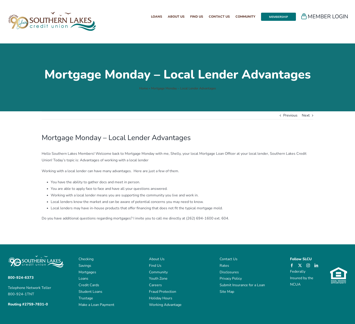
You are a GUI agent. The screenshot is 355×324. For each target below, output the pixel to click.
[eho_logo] (338, 269)
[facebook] (292, 265)
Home (143, 88)
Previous (290, 115)
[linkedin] (316, 265)
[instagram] (308, 265)
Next (306, 115)
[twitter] (300, 265)
